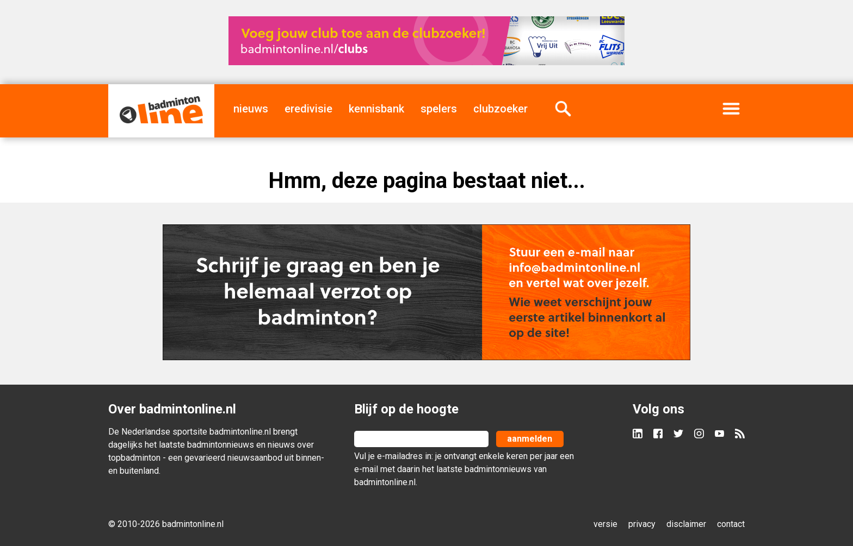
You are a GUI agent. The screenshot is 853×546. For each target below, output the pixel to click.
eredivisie (308, 108)
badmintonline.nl (240, 431)
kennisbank (376, 108)
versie (605, 524)
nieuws (250, 108)
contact (731, 524)
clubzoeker (500, 108)
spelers (439, 108)
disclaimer (686, 524)
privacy (642, 524)
